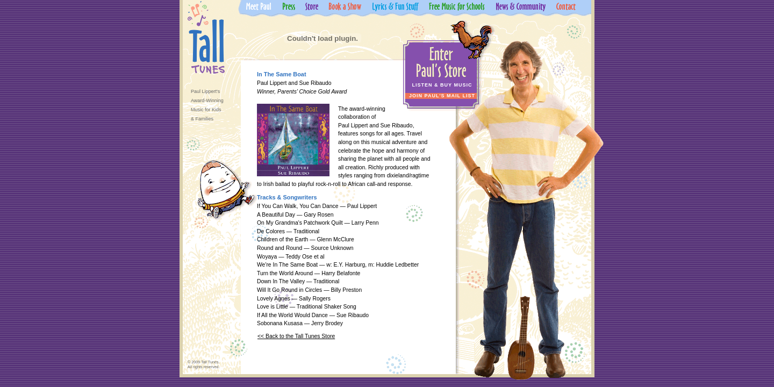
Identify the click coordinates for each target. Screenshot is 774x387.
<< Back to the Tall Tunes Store (296, 336)
